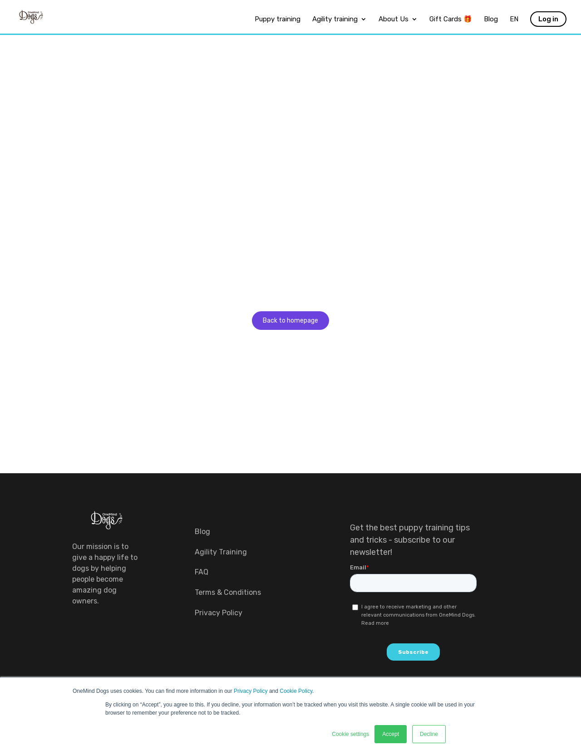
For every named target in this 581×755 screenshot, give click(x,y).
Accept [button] (390, 734)
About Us (394, 19)
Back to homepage (290, 320)
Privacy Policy (251, 691)
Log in (548, 19)
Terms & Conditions (228, 592)
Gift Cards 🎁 (450, 19)
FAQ (201, 572)
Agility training (335, 19)
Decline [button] (429, 734)
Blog (491, 19)
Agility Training (221, 552)
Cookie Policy (296, 691)
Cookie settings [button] (350, 734)
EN (514, 19)
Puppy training (277, 19)
